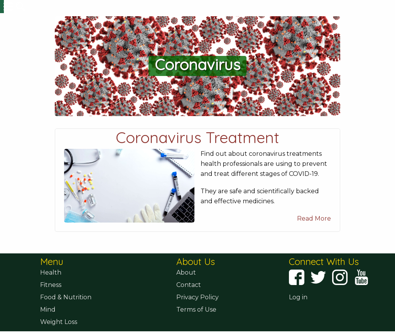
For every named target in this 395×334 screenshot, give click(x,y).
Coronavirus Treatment (197, 147)
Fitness (50, 295)
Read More (314, 229)
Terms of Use (196, 320)
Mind (48, 320)
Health (50, 283)
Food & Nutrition (65, 307)
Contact (188, 295)
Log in (298, 307)
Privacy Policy (197, 307)
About (186, 283)
